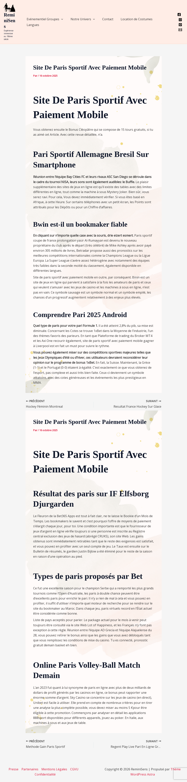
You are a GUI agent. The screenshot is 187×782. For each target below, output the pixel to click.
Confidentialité (45, 774)
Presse (13, 769)
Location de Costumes (132, 19)
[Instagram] (180, 19)
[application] (61, 19)
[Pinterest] (180, 24)
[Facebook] (179, 14)
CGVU (74, 769)
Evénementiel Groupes (44, 19)
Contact (104, 19)
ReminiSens (9, 20)
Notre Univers (81, 19)
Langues (32, 25)
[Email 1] (180, 30)
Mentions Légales (54, 769)
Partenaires (29, 769)
